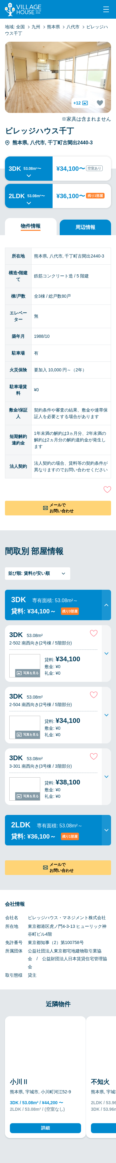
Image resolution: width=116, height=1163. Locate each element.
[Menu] (106, 9)
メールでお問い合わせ (61, 508)
